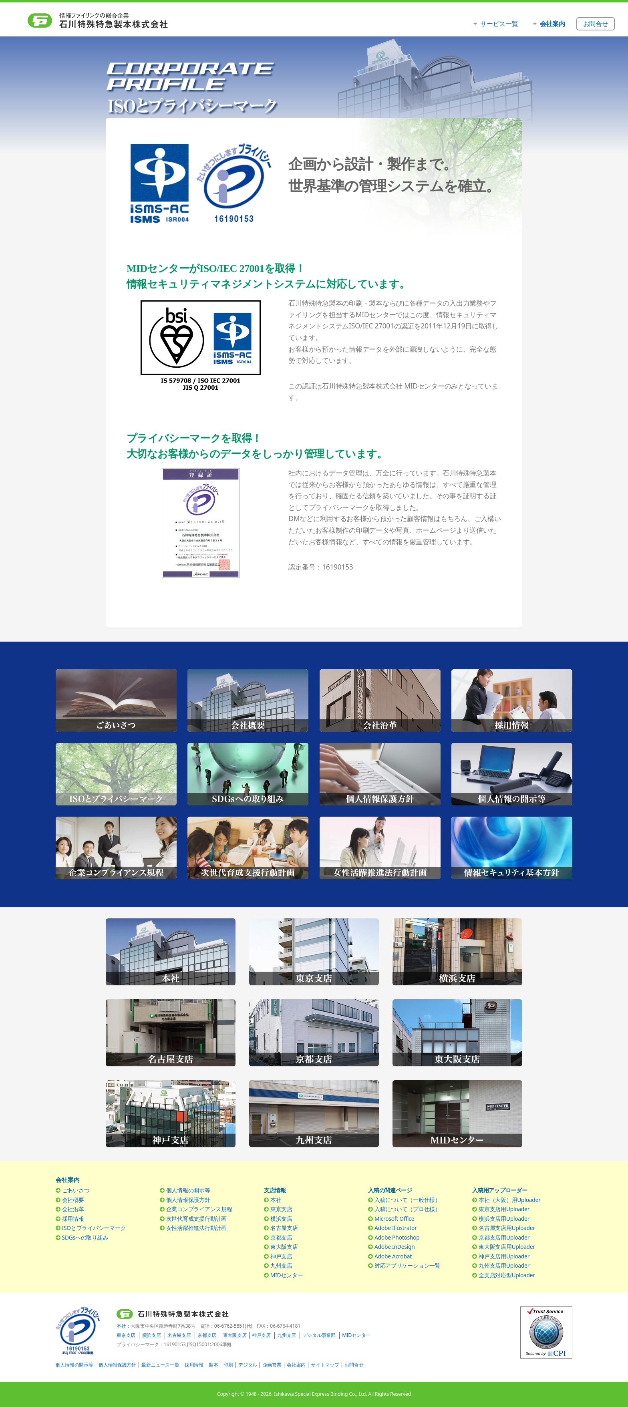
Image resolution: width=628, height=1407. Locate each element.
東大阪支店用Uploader (507, 1246)
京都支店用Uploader (504, 1237)
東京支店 (281, 1209)
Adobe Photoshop (397, 1237)
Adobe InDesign (394, 1246)
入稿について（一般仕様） (407, 1200)
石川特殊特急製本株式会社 (114, 20)
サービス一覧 (499, 23)
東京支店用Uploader (504, 1209)
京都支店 (281, 1237)
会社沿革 (73, 1209)
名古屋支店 (284, 1228)
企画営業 (272, 1364)
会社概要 (73, 1200)
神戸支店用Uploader (504, 1256)
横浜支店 (281, 1218)
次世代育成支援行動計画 (196, 1218)
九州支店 (281, 1265)
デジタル (247, 1364)
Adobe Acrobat (393, 1256)
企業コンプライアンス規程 (199, 1209)
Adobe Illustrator (395, 1228)
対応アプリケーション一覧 (407, 1265)
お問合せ (353, 1364)
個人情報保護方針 (188, 1200)
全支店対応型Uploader (507, 1275)
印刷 (228, 1364)
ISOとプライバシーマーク (94, 1228)
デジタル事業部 (319, 1335)
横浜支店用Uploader (504, 1218)
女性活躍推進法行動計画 (196, 1228)
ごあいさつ (76, 1190)
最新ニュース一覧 (160, 1364)
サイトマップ (325, 1364)
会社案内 (296, 1364)
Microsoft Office (394, 1218)
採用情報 (73, 1218)
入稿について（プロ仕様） (407, 1209)
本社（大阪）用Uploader (510, 1200)
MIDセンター (286, 1275)
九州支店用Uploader (504, 1265)
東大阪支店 (284, 1246)
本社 (275, 1200)
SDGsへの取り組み (85, 1237)
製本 (213, 1364)
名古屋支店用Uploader (507, 1228)
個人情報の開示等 (188, 1190)
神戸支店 (281, 1256)
